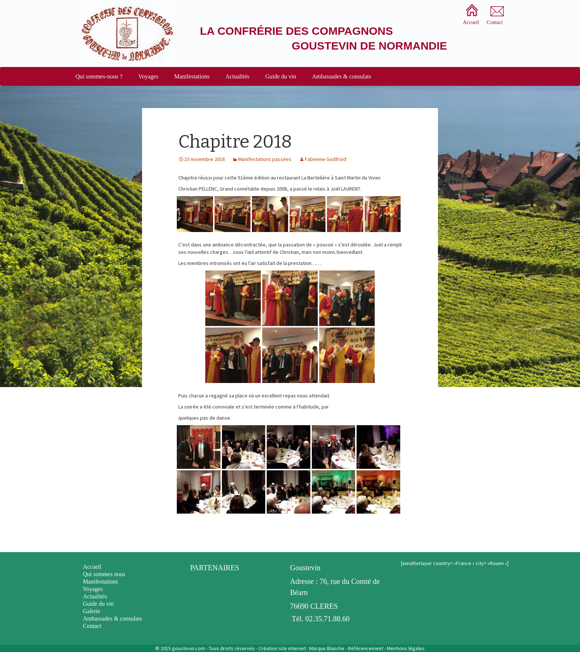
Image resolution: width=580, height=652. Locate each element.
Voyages (148, 76)
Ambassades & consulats (341, 76)
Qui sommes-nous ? (98, 76)
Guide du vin (280, 76)
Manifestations (191, 76)
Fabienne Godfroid (325, 159)
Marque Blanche (326, 648)
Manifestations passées (264, 159)
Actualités (237, 76)
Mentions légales (406, 648)
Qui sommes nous (104, 574)
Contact (92, 626)
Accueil (92, 567)
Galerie (91, 611)
